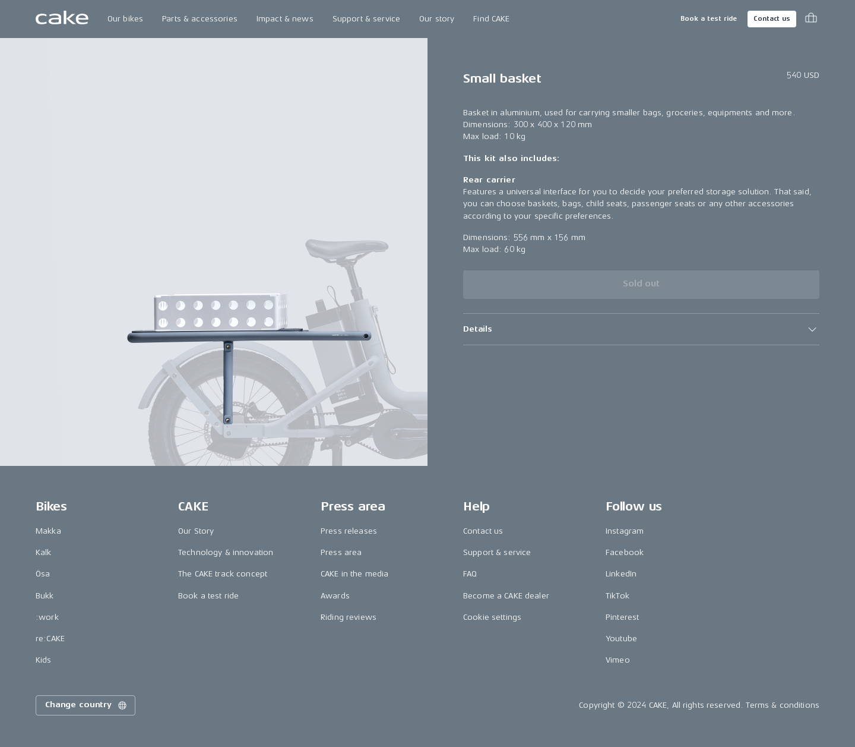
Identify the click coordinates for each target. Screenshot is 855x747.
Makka (48, 531)
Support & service (366, 18)
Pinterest (622, 617)
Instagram (625, 531)
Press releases (349, 531)
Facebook (625, 552)
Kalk (44, 552)
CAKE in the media (354, 573)
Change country (86, 705)
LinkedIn (621, 573)
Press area (341, 552)
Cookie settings (492, 617)
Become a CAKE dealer (506, 595)
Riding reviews (348, 617)
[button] (641, 329)
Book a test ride (708, 19)
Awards (335, 595)
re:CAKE (50, 638)
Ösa (43, 573)
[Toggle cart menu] (811, 19)
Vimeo (618, 659)
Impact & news (285, 18)
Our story (436, 18)
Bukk (45, 595)
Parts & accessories (200, 18)
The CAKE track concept (222, 573)
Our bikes (125, 18)
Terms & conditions (782, 705)
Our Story (196, 531)
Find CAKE (491, 18)
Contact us (771, 19)
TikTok (617, 595)
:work (47, 617)
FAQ (470, 573)
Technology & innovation (225, 552)
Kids (44, 659)
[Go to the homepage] (62, 19)
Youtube (621, 638)
